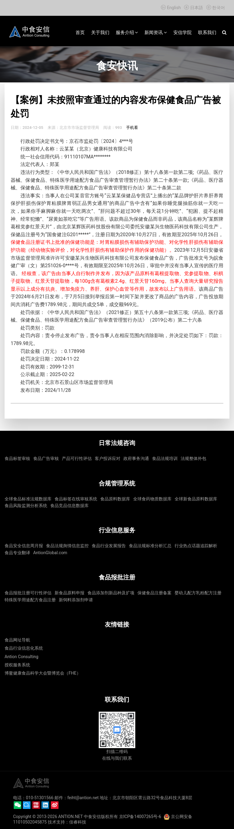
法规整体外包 (193, 458)
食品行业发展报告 (109, 545)
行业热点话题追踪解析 (196, 545)
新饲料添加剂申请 (76, 599)
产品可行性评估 (77, 458)
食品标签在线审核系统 (76, 498)
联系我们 (207, 32)
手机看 (132, 127)
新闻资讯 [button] (155, 32)
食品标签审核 (17, 458)
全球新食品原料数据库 (196, 498)
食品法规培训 (165, 458)
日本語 (193, 7)
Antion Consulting (21, 656)
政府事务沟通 (136, 458)
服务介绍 (127, 32)
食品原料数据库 (115, 498)
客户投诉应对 (107, 458)
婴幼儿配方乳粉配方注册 (198, 592)
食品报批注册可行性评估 (28, 592)
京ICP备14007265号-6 (140, 816)
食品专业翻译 (17, 552)
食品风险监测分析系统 (26, 505)
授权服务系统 (17, 664)
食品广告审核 (46, 458)
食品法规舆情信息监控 (67, 545)
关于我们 (100, 32)
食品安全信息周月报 (24, 545)
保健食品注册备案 (154, 592)
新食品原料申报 (69, 592)
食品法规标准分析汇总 (150, 545)
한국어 (215, 7)
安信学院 (182, 32)
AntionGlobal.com (50, 552)
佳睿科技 (77, 822)
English (171, 7)
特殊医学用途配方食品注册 (30, 599)
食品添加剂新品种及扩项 (110, 592)
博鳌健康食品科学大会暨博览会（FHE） (43, 673)
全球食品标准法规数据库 (28, 498)
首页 (80, 32)
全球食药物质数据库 (152, 498)
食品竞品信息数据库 (69, 505)
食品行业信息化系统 (24, 648)
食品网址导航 (17, 639)
